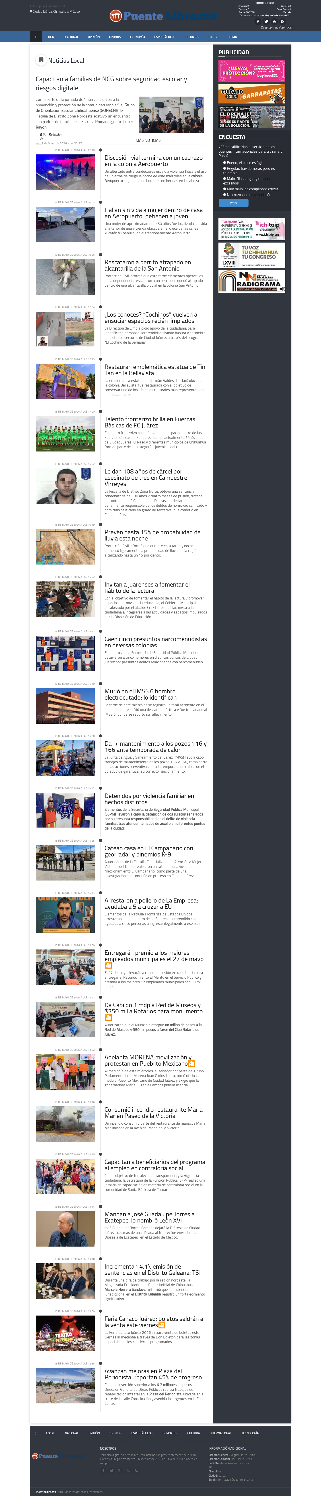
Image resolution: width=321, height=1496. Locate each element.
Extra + (214, 36)
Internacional (220, 1433)
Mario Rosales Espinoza (228, 1463)
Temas (234, 36)
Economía (137, 36)
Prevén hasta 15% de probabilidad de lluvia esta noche (153, 535)
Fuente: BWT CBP (247, 12)
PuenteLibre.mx (46, 1492)
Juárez (217, 1476)
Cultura (193, 1433)
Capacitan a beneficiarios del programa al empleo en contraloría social (155, 1164)
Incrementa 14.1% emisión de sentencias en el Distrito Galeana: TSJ (153, 1269)
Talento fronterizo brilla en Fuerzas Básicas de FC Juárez (150, 422)
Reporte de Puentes (264, 2)
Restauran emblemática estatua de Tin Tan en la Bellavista (155, 369)
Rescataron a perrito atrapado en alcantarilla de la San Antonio (148, 265)
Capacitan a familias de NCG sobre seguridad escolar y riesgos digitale (111, 83)
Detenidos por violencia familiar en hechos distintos (149, 798)
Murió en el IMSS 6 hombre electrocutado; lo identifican (141, 694)
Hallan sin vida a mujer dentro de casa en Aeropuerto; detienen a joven (154, 212)
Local (51, 36)
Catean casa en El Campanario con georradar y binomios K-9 (149, 851)
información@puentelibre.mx (230, 1480)
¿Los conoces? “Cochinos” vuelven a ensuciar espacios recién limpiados (151, 317)
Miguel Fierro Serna (231, 1455)
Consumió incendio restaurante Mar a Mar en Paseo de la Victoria (154, 1112)
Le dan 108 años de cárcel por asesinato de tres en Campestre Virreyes (146, 477)
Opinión (94, 36)
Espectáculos (164, 36)
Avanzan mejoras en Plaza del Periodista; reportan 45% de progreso (153, 1373)
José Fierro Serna (230, 1459)
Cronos (115, 36)
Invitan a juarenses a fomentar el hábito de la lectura (147, 587)
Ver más (287, 12)
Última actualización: (264, 15)
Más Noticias (148, 140)
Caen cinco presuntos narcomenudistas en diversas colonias (156, 641)
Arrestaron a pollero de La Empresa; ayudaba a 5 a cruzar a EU (151, 903)
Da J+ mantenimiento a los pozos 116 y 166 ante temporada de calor (156, 746)
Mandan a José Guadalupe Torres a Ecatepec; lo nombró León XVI (150, 1217)
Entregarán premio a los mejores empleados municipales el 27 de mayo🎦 (154, 958)
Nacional (71, 36)
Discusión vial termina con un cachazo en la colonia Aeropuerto (154, 160)
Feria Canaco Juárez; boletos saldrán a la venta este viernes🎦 (154, 1321)
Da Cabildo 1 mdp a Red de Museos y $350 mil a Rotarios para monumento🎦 (154, 1011)
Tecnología (250, 1433)
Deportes (192, 36)
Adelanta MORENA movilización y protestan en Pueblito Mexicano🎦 (150, 1060)
